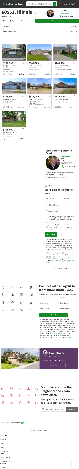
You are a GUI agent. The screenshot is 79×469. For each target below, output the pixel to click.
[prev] (3, 52)
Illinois (39, 431)
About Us (3, 439)
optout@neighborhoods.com (54, 257)
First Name (50, 198)
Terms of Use (69, 337)
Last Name (66, 198)
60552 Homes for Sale (8, 21)
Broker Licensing (6, 461)
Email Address (54, 211)
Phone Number (54, 205)
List (76, 31)
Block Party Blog (6, 467)
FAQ (1, 447)
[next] (23, 52)
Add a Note (49, 222)
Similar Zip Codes (22, 21)
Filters (74, 26)
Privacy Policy (63, 261)
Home (33, 431)
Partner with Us (5, 457)
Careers (2, 443)
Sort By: (4, 31)
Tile (71, 31)
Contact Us (4, 451)
